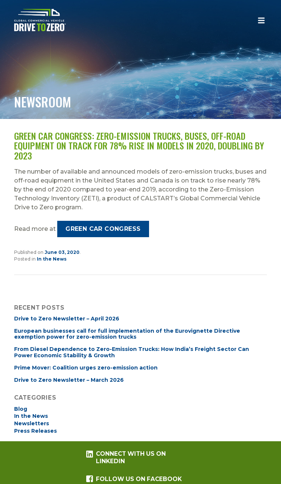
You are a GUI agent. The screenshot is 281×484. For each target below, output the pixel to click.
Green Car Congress (102, 228)
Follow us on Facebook (134, 479)
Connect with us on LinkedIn (126, 457)
